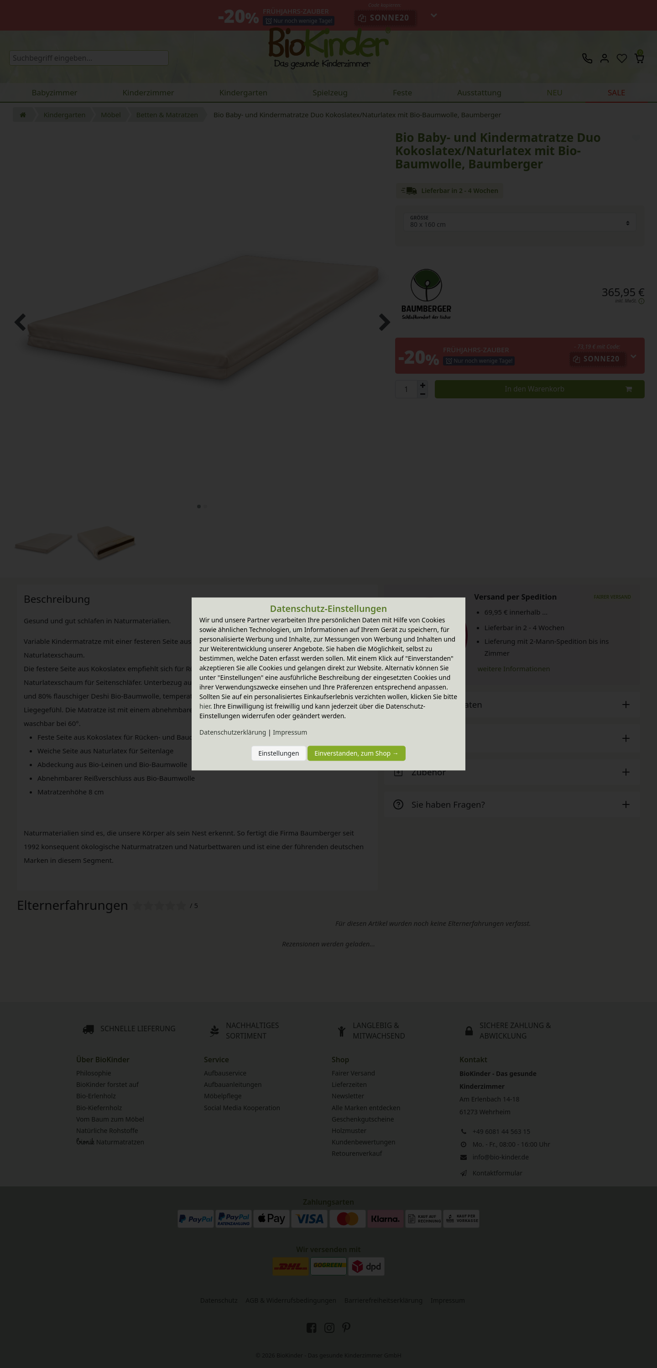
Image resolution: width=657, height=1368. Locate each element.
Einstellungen (278, 753)
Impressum (290, 732)
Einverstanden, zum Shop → (356, 753)
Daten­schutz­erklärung (232, 732)
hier (204, 706)
